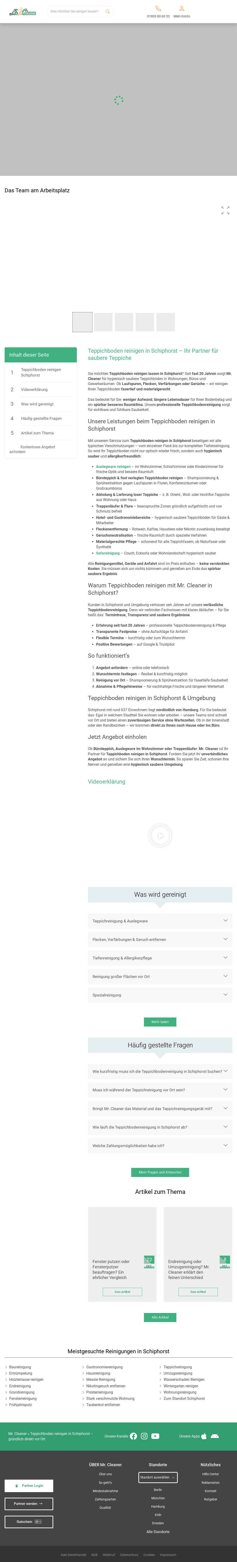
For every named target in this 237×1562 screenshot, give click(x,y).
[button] (225, 210)
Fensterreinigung (23, 1398)
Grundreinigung (21, 1392)
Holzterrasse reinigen (26, 1379)
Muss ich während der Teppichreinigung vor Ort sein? (139, 1090)
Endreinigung (20, 1386)
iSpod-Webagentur (105, 1516)
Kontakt (210, 1491)
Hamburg (158, 1507)
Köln (158, 1515)
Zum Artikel (122, 1292)
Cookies (149, 1555)
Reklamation (211, 1483)
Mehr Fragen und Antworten (160, 1172)
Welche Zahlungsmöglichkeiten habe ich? (128, 1145)
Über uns (105, 1474)
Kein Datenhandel (73, 1555)
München (158, 1498)
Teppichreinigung (178, 1367)
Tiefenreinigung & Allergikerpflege (122, 958)
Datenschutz (129, 1555)
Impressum (168, 1555)
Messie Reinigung (100, 1379)
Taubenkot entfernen (103, 1405)
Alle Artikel (160, 1317)
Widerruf (109, 1555)
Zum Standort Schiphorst (184, 1398)
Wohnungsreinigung (180, 1392)
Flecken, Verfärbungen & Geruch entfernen (129, 939)
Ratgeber (210, 1499)
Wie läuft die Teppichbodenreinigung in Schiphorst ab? (140, 1127)
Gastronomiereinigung (104, 1367)
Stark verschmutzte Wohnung (110, 1398)
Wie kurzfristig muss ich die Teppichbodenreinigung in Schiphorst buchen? (157, 1071)
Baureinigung (20, 1367)
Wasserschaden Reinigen (184, 1379)
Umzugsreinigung (178, 1373)
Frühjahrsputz (20, 1405)
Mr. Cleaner (17, 1433)
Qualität (105, 1508)
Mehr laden (160, 1022)
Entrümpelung (20, 1373)
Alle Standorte (158, 1532)
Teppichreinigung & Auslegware (120, 921)
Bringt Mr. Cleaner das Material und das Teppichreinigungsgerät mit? (152, 1108)
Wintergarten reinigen (181, 1386)
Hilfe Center (210, 1474)
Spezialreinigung (107, 995)
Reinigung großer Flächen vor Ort (121, 976)
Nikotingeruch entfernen (105, 1386)
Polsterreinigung (99, 1392)
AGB (94, 1555)
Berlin (158, 1490)
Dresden (158, 1523)
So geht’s (105, 1483)
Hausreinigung (98, 1373)
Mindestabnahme (105, 1491)
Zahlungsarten (105, 1499)
